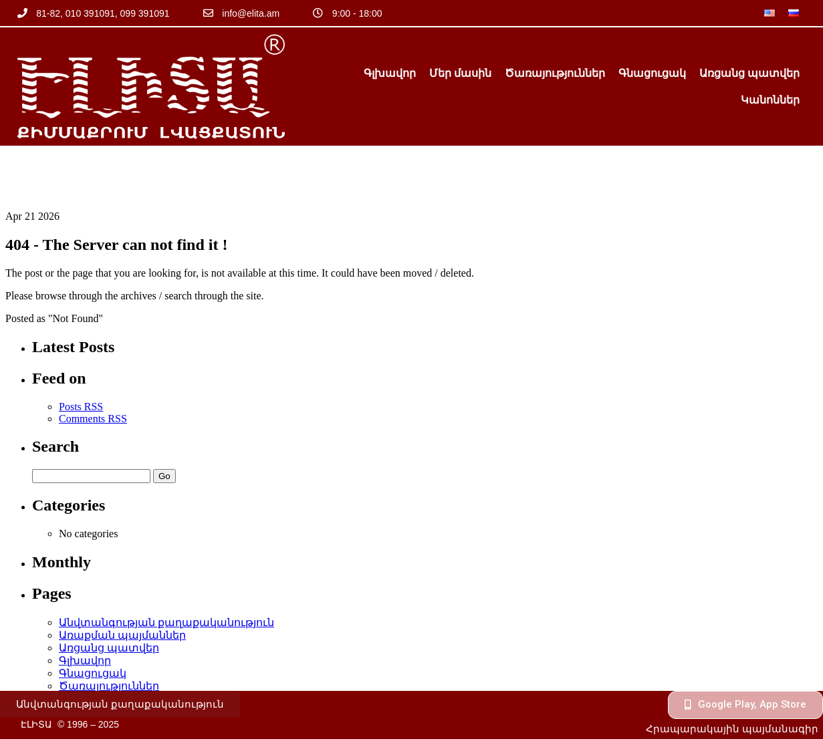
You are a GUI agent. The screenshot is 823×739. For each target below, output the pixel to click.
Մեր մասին (460, 73)
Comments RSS (93, 363)
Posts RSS (81, 351)
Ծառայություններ (555, 73)
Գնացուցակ (652, 73)
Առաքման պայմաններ (122, 579)
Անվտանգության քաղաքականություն (166, 567)
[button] (120, 705)
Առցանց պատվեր (749, 73)
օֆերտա (84, 668)
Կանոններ (770, 100)
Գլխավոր (390, 73)
